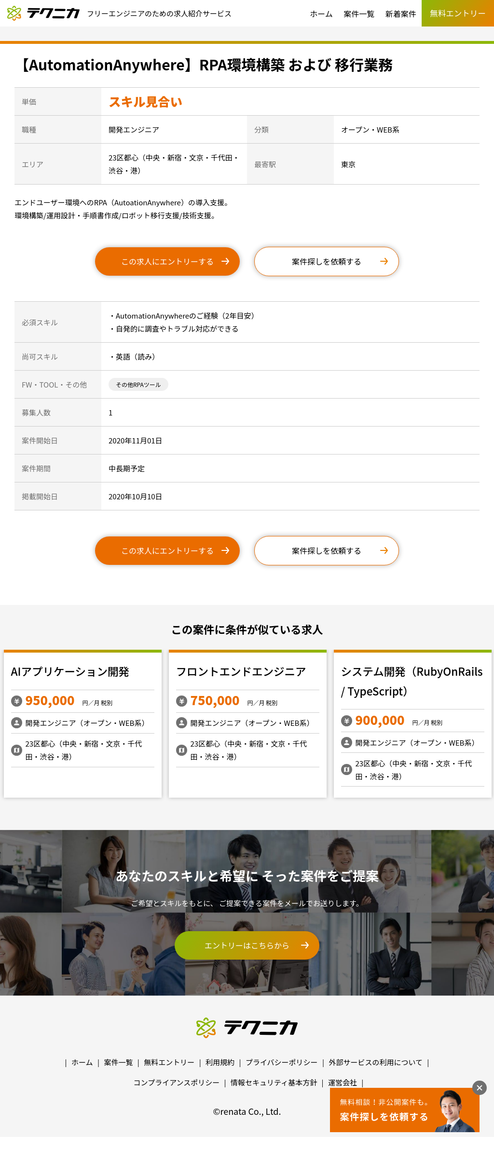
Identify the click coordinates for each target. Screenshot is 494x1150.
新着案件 (400, 13)
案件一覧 (358, 13)
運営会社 (342, 1082)
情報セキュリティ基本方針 (274, 1082)
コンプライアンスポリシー (177, 1082)
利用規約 (220, 1062)
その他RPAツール (138, 384)
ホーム (321, 13)
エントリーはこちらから (247, 945)
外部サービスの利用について (376, 1062)
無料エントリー (169, 1062)
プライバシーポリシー (282, 1062)
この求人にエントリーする (167, 261)
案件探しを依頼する (326, 261)
